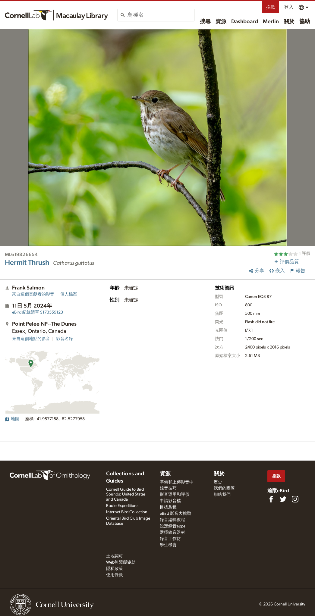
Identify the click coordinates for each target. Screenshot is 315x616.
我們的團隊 (224, 488)
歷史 (218, 482)
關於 (289, 21)
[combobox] (161, 15)
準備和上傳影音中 (177, 482)
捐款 (271, 7)
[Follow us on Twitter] (283, 499)
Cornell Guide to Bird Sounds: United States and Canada (126, 494)
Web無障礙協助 (121, 562)
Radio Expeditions (122, 506)
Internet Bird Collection (126, 512)
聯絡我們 (222, 494)
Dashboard (244, 21)
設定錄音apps (172, 526)
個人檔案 (68, 294)
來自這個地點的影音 (31, 339)
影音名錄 (64, 339)
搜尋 (205, 21)
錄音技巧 (168, 488)
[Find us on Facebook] (271, 499)
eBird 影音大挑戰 (175, 513)
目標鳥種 (168, 507)
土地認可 (114, 556)
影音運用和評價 (174, 494)
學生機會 (168, 545)
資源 (221, 21)
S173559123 (37, 312)
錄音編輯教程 (172, 520)
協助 (304, 21)
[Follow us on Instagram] (295, 499)
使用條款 (114, 575)
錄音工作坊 (170, 539)
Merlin (271, 21)
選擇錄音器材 (172, 532)
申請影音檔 (170, 501)
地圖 (12, 419)
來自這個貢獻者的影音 (33, 294)
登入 (289, 7)
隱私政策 (114, 569)
